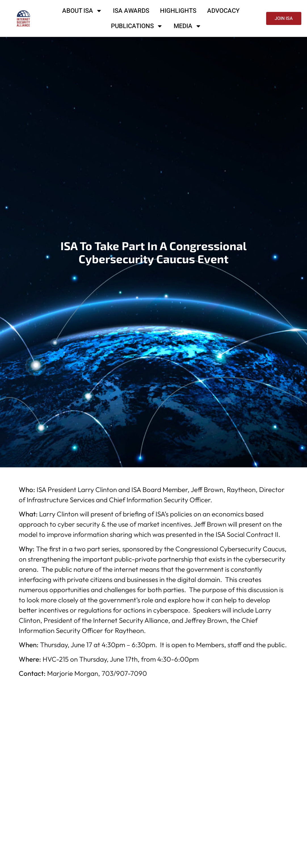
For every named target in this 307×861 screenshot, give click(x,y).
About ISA (82, 11)
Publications (137, 26)
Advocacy (223, 10)
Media (187, 26)
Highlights (178, 10)
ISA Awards (131, 10)
